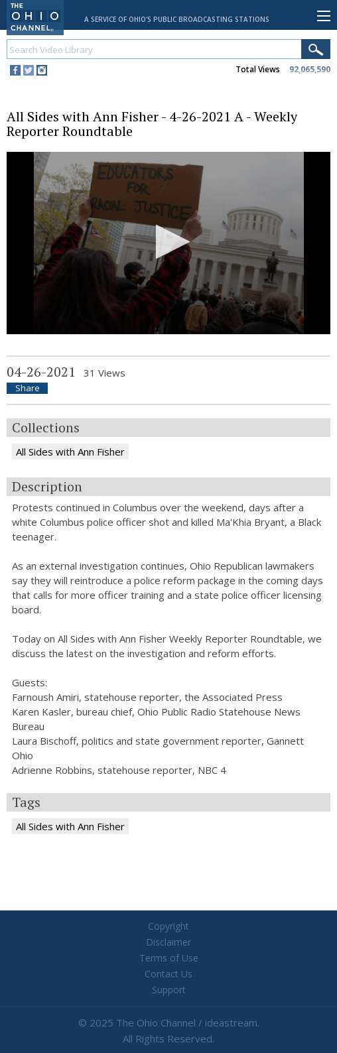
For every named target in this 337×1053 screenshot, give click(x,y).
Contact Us (168, 973)
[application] (168, 243)
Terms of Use (168, 958)
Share (27, 388)
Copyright (168, 926)
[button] (168, 241)
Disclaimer (168, 942)
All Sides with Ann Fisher (70, 451)
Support (169, 989)
